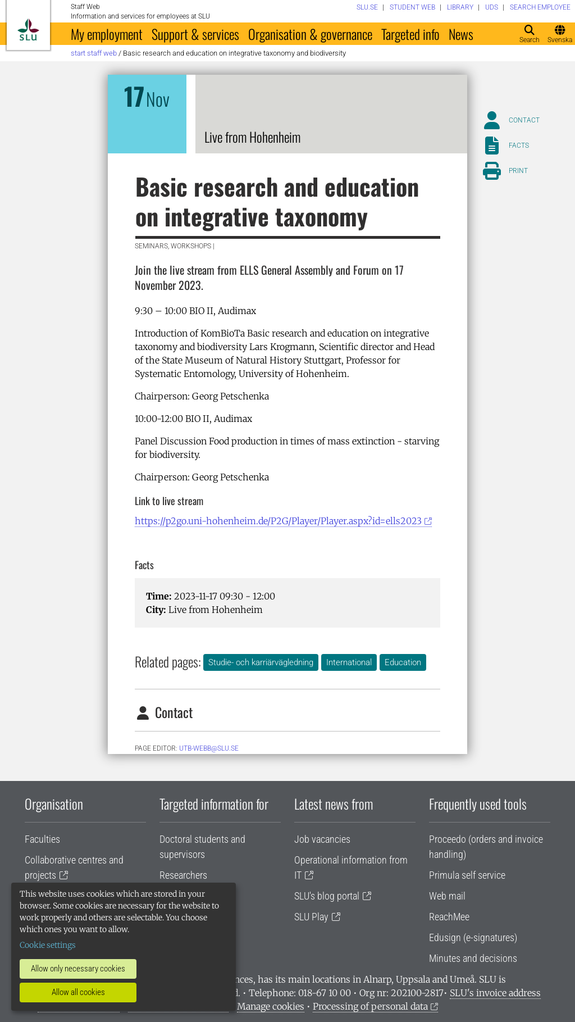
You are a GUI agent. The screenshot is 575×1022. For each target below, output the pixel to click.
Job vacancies (322, 839)
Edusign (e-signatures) (473, 937)
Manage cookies (270, 1006)
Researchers (183, 875)
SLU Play (311, 917)
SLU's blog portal (326, 896)
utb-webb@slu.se (209, 748)
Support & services (195, 34)
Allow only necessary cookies (78, 969)
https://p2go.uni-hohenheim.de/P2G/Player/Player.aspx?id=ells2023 (278, 520)
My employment (107, 34)
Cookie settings (48, 945)
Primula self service (467, 875)
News (461, 34)
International (349, 662)
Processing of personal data (370, 1006)
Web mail (447, 896)
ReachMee (449, 917)
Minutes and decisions (473, 958)
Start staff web (94, 53)
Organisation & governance (310, 34)
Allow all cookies (78, 992)
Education (403, 662)
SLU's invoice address (495, 992)
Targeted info (410, 34)
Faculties (42, 839)
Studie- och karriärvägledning (260, 662)
